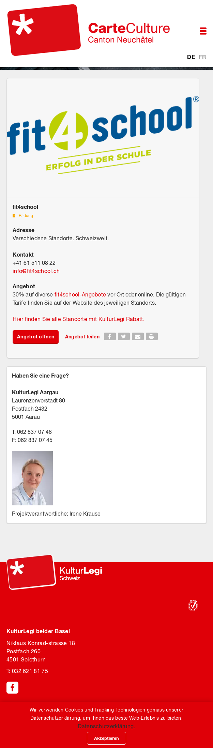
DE (191, 57)
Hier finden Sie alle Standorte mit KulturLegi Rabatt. (78, 319)
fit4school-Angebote (80, 294)
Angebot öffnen (35, 336)
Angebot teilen (82, 336)
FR (202, 57)
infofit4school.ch (36, 271)
